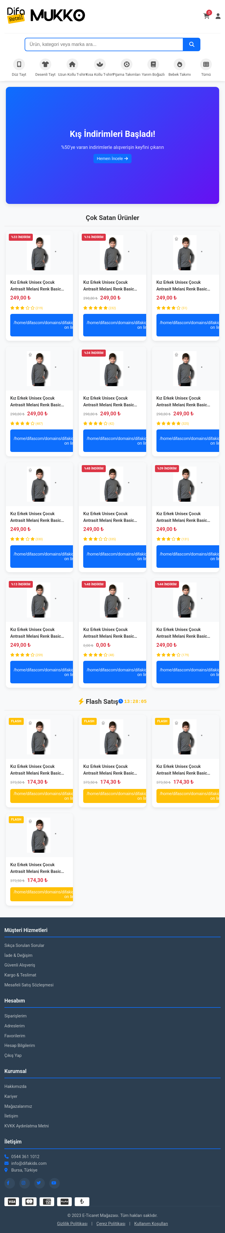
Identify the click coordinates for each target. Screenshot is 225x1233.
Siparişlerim (15, 1016)
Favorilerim (14, 1035)
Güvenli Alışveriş (19, 965)
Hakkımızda (15, 1086)
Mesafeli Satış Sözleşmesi (29, 985)
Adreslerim (14, 1026)
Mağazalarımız (18, 1106)
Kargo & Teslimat (20, 975)
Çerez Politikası (110, 1223)
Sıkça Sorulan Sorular (24, 945)
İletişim (11, 1116)
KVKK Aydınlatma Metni (26, 1126)
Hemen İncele (112, 158)
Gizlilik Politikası (72, 1223)
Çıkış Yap (13, 1055)
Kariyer (10, 1096)
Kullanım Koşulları (151, 1223)
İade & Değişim (18, 955)
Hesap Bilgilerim (19, 1045)
